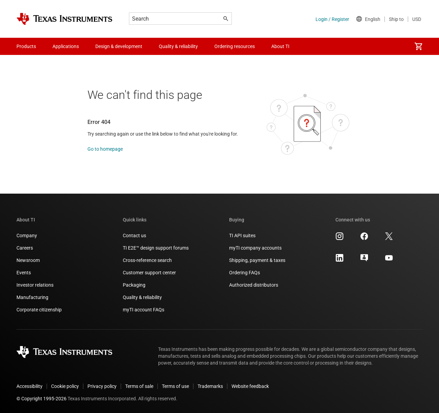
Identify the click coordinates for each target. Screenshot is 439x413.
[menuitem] (418, 46)
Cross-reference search (147, 260)
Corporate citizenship (39, 309)
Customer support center (149, 272)
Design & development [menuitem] (118, 46)
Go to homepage (105, 149)
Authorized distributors (253, 285)
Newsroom (28, 260)
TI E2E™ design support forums (156, 248)
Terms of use (175, 386)
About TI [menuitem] (280, 46)
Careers (24, 248)
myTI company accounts (255, 248)
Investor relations (35, 285)
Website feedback (250, 386)
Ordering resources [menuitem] (234, 46)
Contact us (134, 235)
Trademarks (210, 386)
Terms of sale (139, 386)
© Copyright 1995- (41, 398)
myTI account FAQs (143, 309)
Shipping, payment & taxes (257, 260)
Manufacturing (32, 297)
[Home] (64, 19)
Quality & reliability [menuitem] (178, 46)
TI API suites (242, 235)
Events (23, 272)
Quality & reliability (142, 297)
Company (26, 235)
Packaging (134, 285)
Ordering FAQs (244, 272)
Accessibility (29, 386)
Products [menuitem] (26, 46)
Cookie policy (65, 386)
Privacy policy (102, 386)
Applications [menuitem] (65, 46)
